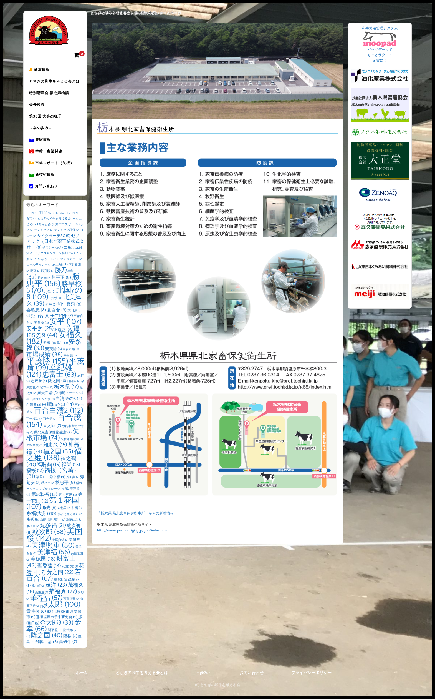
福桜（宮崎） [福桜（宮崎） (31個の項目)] (52, 473)
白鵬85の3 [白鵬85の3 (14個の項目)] (58, 404)
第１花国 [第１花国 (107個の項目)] (52, 503)
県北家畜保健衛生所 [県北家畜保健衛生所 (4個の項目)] (53, 432)
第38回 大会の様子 (45, 116)
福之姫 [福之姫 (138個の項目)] (54, 454)
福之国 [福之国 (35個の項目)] (58, 451)
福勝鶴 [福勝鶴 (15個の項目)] (49, 465)
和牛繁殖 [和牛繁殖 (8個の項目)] (69, 304)
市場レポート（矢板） (51, 163)
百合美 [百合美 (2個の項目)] (49, 419)
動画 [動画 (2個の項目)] (35, 271)
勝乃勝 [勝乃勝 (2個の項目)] (47, 271)
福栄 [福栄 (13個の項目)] (71, 465)
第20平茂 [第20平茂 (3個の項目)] (67, 495)
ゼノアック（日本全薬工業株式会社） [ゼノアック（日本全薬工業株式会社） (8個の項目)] (55, 241)
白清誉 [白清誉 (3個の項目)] (33, 405)
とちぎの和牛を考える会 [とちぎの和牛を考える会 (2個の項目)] (56, 218)
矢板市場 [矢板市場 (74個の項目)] (52, 435)
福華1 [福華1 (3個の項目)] (42, 477)
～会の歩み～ (40, 128)
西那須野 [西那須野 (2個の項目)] (71, 599)
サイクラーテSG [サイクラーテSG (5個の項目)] (53, 236)
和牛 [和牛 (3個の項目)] (51, 304)
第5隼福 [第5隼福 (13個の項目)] (44, 494)
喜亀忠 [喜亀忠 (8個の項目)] (36, 310)
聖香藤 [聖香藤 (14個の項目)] (49, 566)
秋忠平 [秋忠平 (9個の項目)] (65, 482)
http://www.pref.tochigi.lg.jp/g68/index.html (132, 530)
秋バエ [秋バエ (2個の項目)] (47, 483)
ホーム (82, 673)
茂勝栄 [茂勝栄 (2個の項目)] (60, 579)
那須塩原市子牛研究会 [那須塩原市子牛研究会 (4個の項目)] (56, 617)
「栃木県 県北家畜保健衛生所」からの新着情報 (135, 513)
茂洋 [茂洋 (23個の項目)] (56, 585)
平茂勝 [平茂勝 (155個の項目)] (47, 361)
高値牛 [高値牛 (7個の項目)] (68, 642)
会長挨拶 (37, 105)
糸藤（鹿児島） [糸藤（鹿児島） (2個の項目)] (52, 519)
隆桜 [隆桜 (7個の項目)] (70, 636)
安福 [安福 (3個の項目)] (60, 329)
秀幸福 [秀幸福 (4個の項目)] (57, 477)
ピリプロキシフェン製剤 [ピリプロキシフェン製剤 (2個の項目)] (53, 253)
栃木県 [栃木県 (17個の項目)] (66, 387)
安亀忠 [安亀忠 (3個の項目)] (41, 323)
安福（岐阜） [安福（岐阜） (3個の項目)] (55, 343)
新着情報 (39, 70)
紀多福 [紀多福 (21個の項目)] (53, 525)
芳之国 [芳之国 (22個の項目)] (60, 572)
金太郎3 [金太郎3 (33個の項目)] (57, 623)
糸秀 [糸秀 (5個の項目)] (32, 519)
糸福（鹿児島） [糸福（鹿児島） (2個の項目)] (69, 514)
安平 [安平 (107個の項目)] (66, 322)
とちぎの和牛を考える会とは (54, 81)
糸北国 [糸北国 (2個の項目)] (63, 508)
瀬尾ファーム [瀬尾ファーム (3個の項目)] (71, 393)
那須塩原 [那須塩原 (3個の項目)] (56, 611)
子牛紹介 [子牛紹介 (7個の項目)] (61, 315)
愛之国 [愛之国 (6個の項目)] (57, 381)
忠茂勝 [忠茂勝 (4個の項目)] (39, 381)
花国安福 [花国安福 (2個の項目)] (70, 566)
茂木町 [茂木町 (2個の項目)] (37, 586)
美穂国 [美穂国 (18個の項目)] (42, 559)
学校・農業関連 (45, 151)
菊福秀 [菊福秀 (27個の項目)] (63, 591)
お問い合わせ (43, 186)
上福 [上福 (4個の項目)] (61, 264)
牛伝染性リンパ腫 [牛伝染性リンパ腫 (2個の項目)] (40, 399)
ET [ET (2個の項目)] (30, 213)
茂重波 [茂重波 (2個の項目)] (41, 592)
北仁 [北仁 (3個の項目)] (49, 291)
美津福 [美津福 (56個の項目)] (53, 552)
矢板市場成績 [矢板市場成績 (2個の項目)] (72, 439)
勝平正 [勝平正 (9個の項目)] (61, 277)
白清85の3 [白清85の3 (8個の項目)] (68, 398)
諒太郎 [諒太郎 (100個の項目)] (60, 604)
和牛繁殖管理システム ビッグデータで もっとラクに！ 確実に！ (380, 44)
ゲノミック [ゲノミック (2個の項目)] (43, 230)
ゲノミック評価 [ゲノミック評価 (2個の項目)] (66, 230)
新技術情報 (42, 175)
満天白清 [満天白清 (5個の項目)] (47, 393)
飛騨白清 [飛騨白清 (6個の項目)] (46, 642)
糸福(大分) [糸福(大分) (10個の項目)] (41, 513)
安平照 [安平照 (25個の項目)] (40, 329)
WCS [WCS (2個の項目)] (53, 213)
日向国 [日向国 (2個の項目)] (73, 381)
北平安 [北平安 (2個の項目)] (55, 298)
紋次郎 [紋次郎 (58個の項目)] (49, 532)
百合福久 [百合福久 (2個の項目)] (34, 419)
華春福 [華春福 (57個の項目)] (46, 597)
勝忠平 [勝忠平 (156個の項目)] (53, 280)
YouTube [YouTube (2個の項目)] (67, 213)
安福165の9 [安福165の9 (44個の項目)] (52, 332)
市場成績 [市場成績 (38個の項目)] (44, 354)
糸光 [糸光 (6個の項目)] (49, 508)
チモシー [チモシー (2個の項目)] (50, 247)
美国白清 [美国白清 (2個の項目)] (60, 540)
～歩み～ (204, 673)
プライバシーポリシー (311, 673)
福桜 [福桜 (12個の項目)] (35, 470)
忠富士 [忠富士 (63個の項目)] (59, 374)
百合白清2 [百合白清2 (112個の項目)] (58, 410)
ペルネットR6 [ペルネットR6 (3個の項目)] (46, 259)
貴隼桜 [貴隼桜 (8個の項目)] (36, 611)
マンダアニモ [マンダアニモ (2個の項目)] (71, 259)
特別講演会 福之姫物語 (49, 93)
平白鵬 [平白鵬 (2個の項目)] (70, 355)
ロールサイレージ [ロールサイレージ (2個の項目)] (40, 264)
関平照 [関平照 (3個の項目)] (55, 630)
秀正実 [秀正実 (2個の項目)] (72, 477)
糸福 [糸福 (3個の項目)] (77, 508)
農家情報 (40, 140)
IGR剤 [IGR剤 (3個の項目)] (40, 213)
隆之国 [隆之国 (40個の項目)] (46, 635)
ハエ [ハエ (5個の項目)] (65, 247)
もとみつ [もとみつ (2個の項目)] (50, 224)
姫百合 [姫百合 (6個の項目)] (40, 316)
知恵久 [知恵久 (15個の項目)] (55, 445)
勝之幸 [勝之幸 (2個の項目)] (43, 278)
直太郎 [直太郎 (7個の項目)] (52, 425)
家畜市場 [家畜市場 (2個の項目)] (71, 349)
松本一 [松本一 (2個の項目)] (46, 387)
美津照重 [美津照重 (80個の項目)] (53, 545)
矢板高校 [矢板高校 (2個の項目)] (34, 445)
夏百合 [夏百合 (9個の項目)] (57, 310)
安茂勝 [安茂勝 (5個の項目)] (53, 349)
